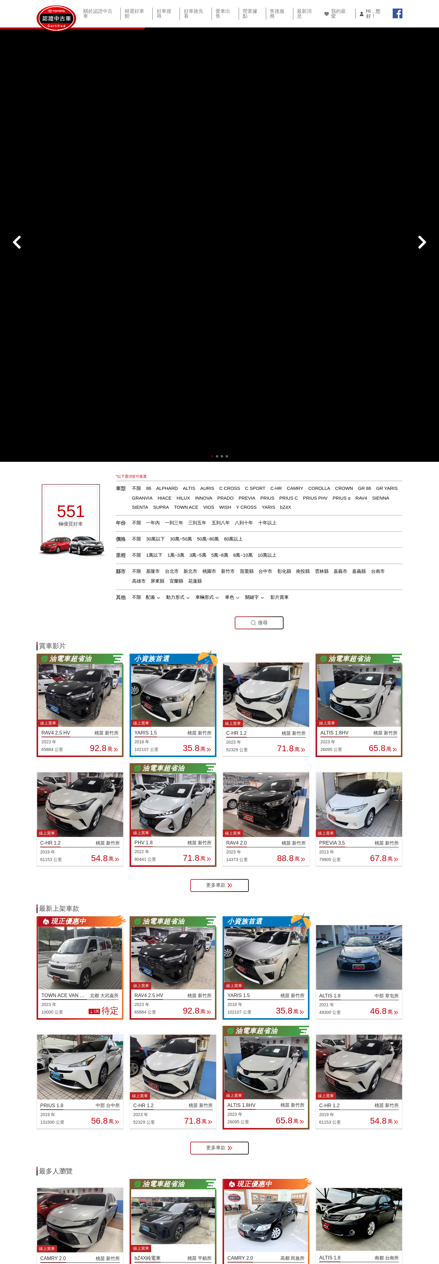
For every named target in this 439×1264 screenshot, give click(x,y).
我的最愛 (336, 13)
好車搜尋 (163, 13)
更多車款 (219, 572)
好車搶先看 (192, 13)
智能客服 (390, 1234)
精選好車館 (135, 13)
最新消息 (298, 13)
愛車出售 (220, 13)
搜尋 (259, 309)
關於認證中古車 (99, 13)
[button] (212, 143)
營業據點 (246, 13)
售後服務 (272, 13)
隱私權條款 (314, 1234)
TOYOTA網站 (353, 1234)
